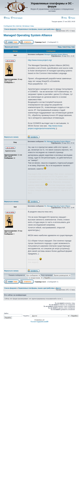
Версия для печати (11, 47)
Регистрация (16, 18)
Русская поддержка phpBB (39, 321)
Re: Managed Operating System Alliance (57, 141)
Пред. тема (62, 47)
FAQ (64, 18)
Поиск (71, 18)
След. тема (71, 47)
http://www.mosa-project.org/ (40, 60)
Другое (58, 29)
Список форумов (10, 29)
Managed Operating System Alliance (28, 35)
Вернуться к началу (11, 137)
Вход (7, 18)
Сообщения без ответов (12, 26)
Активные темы (28, 26)
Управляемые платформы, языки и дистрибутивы (36, 29)
